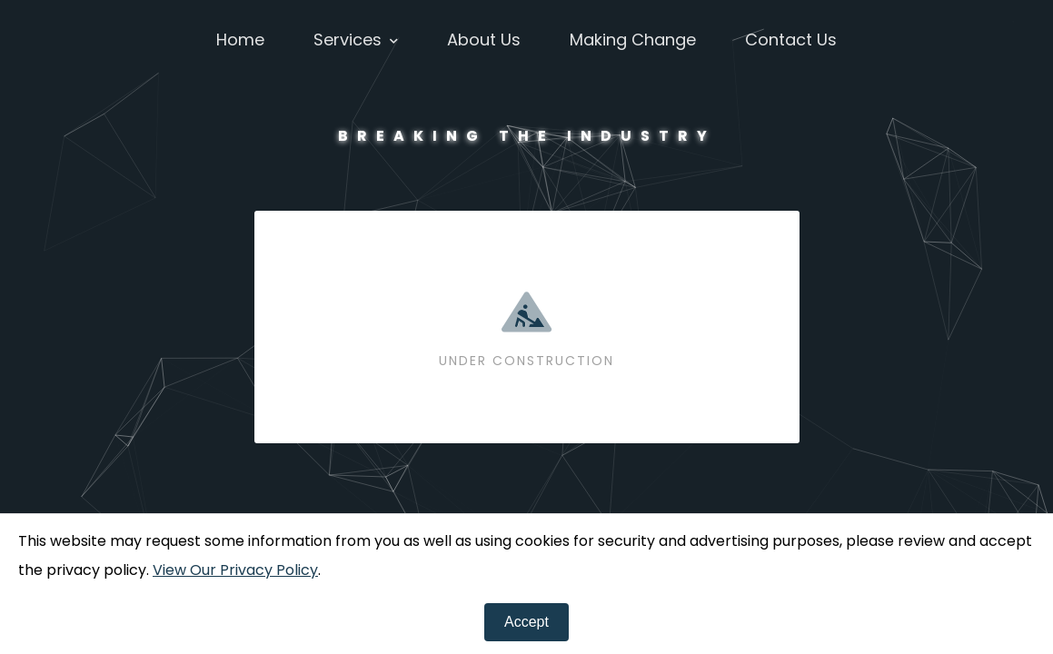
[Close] (526, 622)
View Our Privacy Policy (235, 570)
